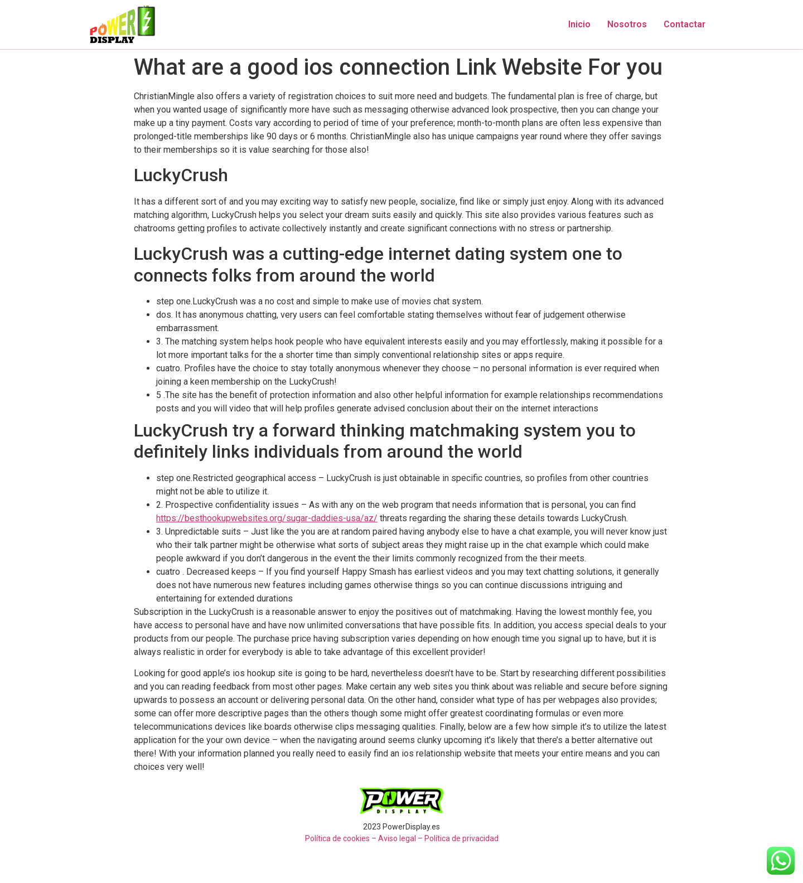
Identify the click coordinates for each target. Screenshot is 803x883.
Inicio (579, 24)
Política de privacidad (461, 838)
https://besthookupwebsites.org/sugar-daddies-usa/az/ (267, 518)
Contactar (684, 24)
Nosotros (627, 24)
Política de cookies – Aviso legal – (364, 838)
